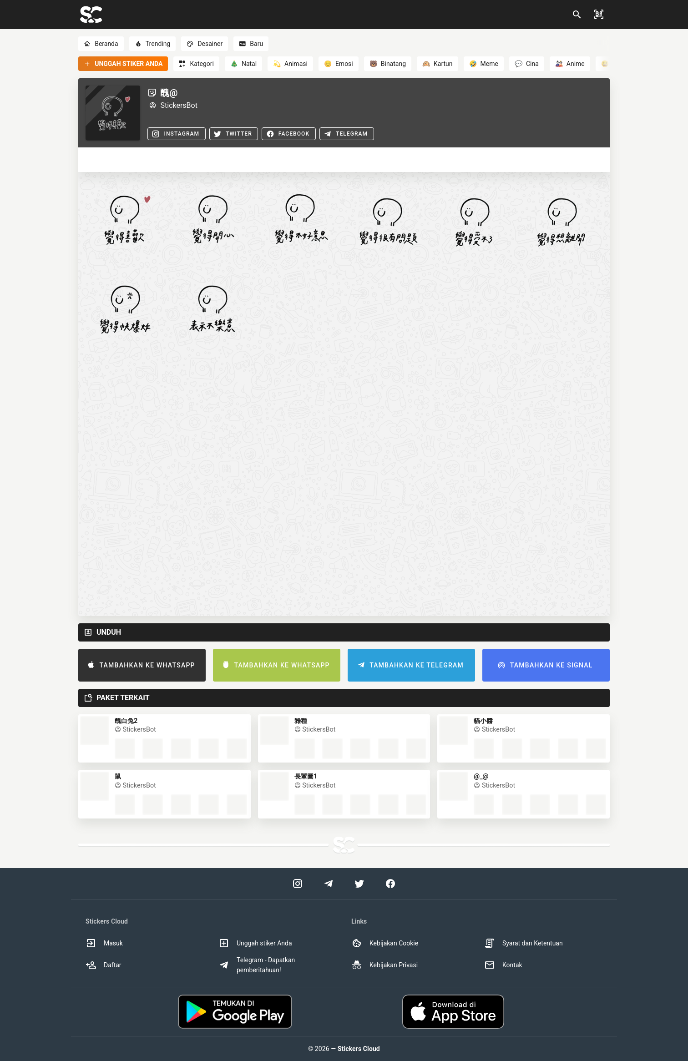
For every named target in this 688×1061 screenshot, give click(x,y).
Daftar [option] (103, 965)
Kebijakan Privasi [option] (384, 965)
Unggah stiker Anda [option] (255, 943)
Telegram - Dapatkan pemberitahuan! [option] (256, 965)
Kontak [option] (503, 965)
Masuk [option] (104, 943)
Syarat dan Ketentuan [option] (523, 943)
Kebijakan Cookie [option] (384, 943)
